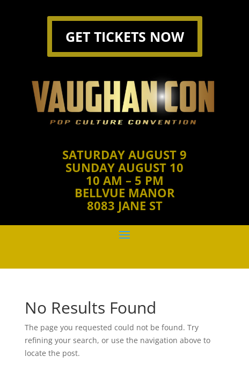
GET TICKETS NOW (124, 36)
